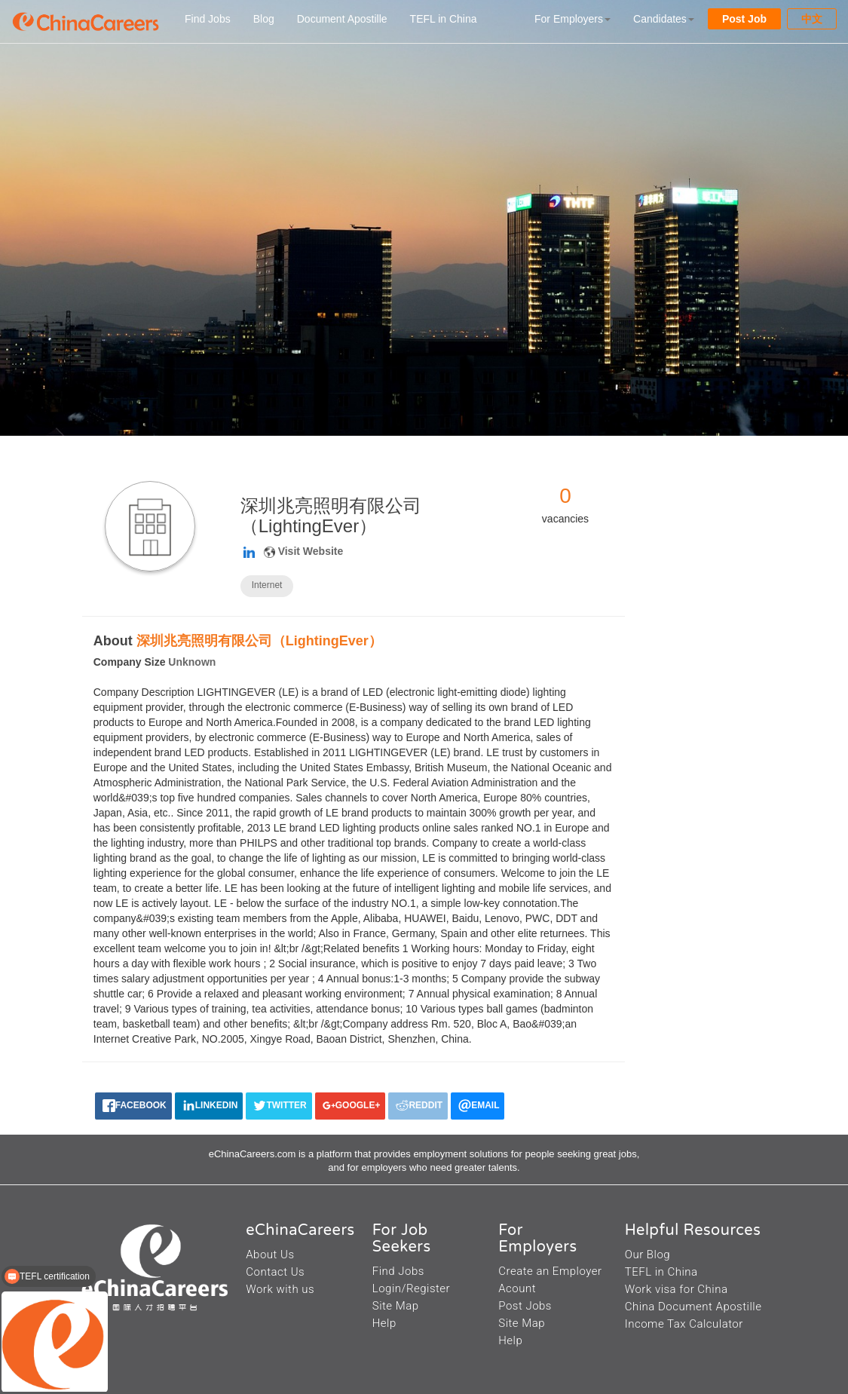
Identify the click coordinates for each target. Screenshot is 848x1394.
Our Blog (647, 1254)
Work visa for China (676, 1289)
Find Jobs (208, 19)
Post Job (744, 19)
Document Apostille (342, 19)
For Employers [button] (572, 19)
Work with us (280, 1289)
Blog (263, 19)
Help (384, 1323)
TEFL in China (443, 19)
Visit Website (311, 551)
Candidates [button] (663, 19)
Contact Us (275, 1272)
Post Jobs (525, 1306)
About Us (270, 1254)
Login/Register (411, 1288)
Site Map (395, 1306)
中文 (811, 19)
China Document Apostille (693, 1306)
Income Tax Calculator (684, 1324)
